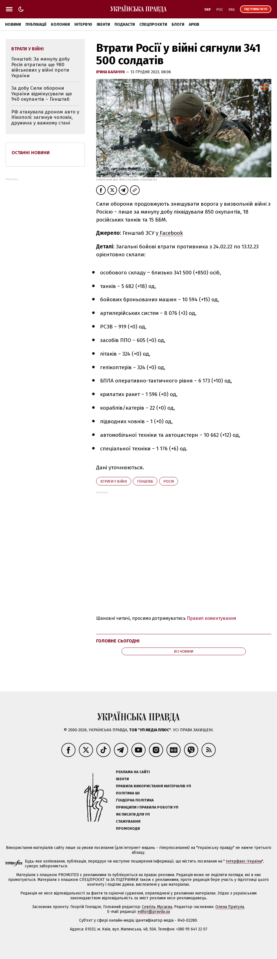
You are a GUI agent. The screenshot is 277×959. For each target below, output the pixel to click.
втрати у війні (113, 481)
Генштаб (145, 481)
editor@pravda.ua (154, 911)
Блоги (178, 24)
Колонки (60, 24)
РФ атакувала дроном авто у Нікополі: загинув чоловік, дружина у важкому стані (45, 117)
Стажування (128, 821)
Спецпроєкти (153, 24)
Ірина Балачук (111, 72)
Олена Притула (229, 906)
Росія (168, 481)
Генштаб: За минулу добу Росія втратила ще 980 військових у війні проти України (40, 67)
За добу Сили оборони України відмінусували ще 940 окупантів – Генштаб (41, 93)
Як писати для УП (133, 814)
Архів (194, 24)
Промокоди (128, 828)
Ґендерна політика (135, 800)
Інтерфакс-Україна (244, 861)
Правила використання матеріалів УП (153, 786)
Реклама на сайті (133, 772)
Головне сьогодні (118, 641)
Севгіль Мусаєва (157, 906)
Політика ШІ (128, 793)
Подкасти (124, 24)
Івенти (103, 24)
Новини (13, 24)
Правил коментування (211, 618)
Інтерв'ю (83, 24)
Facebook (170, 233)
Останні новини (31, 152)
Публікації (35, 24)
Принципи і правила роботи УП (147, 807)
